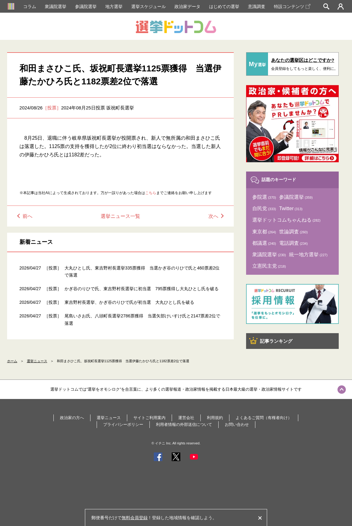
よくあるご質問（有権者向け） (264, 417)
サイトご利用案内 (149, 417)
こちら (150, 193)
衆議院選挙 (55, 6)
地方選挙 (114, 6)
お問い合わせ (237, 424)
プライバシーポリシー (123, 424)
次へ (213, 216)
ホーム (12, 361)
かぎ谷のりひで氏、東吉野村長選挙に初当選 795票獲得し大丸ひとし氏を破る (142, 288)
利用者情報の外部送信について (184, 424)
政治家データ (187, 6)
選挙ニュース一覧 (120, 216)
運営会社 (186, 417)
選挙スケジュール (148, 6)
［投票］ (52, 107)
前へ (27, 216)
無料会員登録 (135, 517)
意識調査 (256, 6)
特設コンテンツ (292, 6)
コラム (29, 6)
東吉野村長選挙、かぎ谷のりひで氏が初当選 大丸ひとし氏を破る (129, 302)
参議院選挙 (86, 6)
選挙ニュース (37, 361)
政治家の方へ (72, 417)
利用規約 (215, 417)
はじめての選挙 (224, 6)
